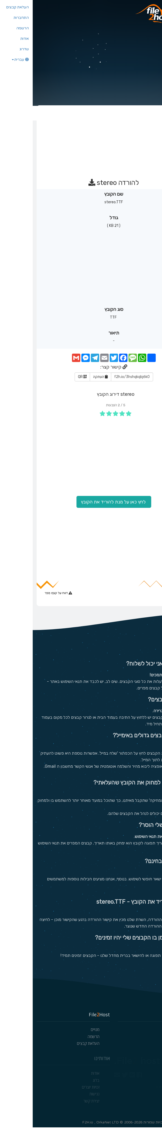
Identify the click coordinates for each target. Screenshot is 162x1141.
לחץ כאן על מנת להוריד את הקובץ (81, 514)
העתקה (67, 389)
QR (49, 389)
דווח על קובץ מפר (24, 605)
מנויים (62, 1043)
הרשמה (61, 1050)
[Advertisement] (80, 151)
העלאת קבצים (55, 1057)
